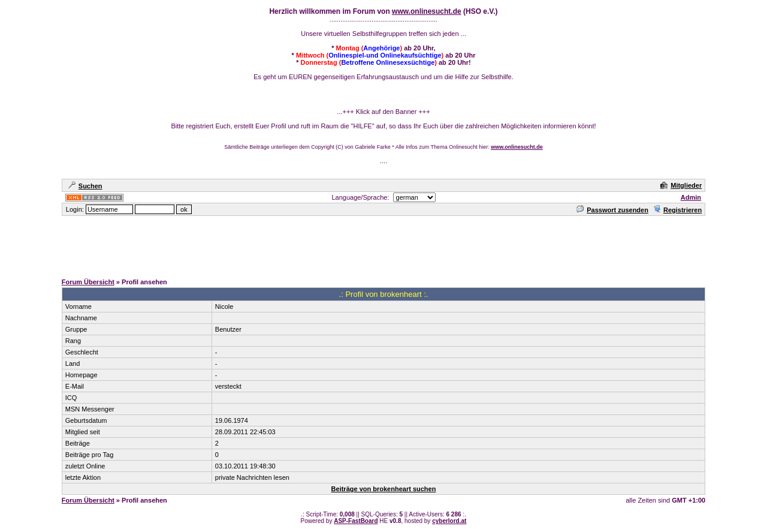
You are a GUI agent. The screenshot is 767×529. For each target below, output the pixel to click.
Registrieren (677, 210)
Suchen (85, 186)
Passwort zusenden (612, 210)
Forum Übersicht (88, 281)
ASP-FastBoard (356, 521)
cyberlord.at (449, 521)
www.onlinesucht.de (426, 11)
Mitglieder (681, 185)
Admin (691, 197)
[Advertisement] (383, 244)
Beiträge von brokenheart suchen (383, 488)
